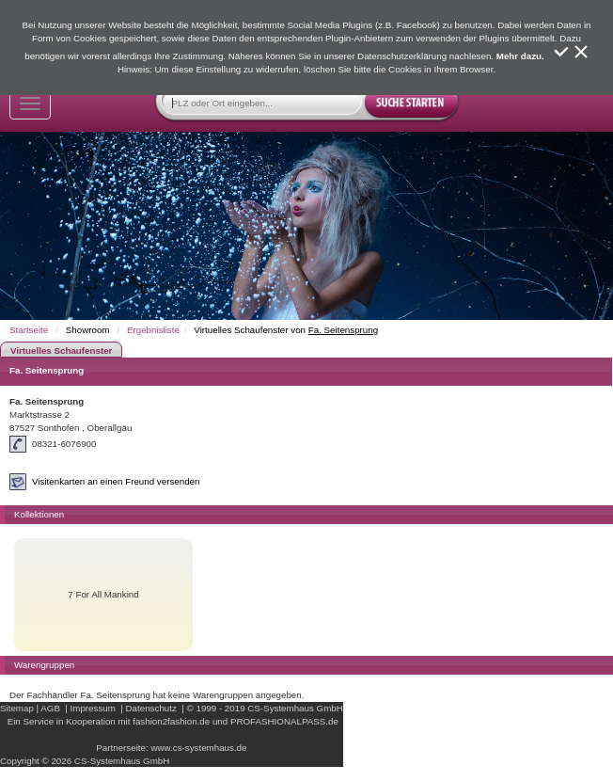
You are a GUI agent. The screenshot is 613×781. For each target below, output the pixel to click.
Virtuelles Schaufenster (61, 350)
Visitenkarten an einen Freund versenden (115, 481)
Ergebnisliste (153, 330)
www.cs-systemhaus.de (198, 747)
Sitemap (17, 708)
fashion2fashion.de (171, 721)
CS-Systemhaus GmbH (294, 708)
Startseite (28, 330)
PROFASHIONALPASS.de (284, 721)
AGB (50, 708)
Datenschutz (151, 708)
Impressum (93, 708)
